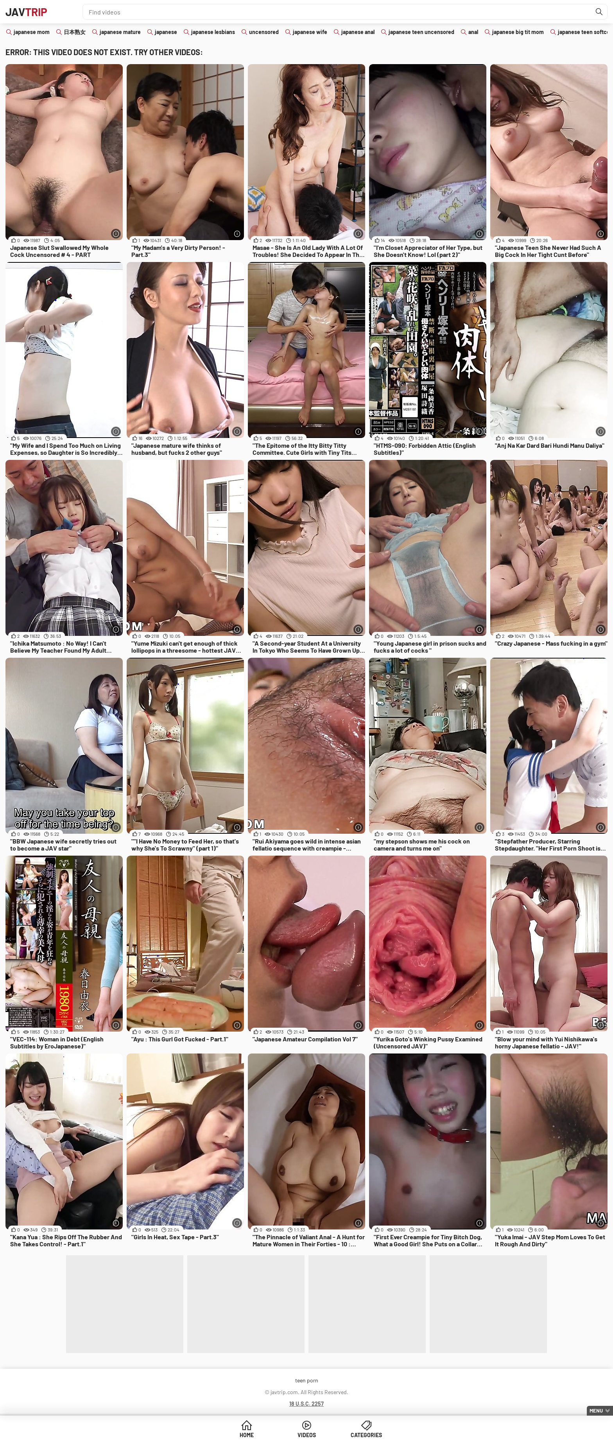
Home (247, 1435)
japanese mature (120, 32)
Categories (366, 1435)
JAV (26, 11)
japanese (166, 32)
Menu (596, 1410)
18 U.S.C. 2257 (306, 1403)
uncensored (264, 32)
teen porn (306, 1380)
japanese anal (358, 32)
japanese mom (32, 32)
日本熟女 (75, 32)
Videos (307, 1435)
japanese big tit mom (518, 32)
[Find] (599, 12)
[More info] (116, 234)
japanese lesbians (213, 32)
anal (473, 32)
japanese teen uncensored (421, 32)
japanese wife (310, 32)
